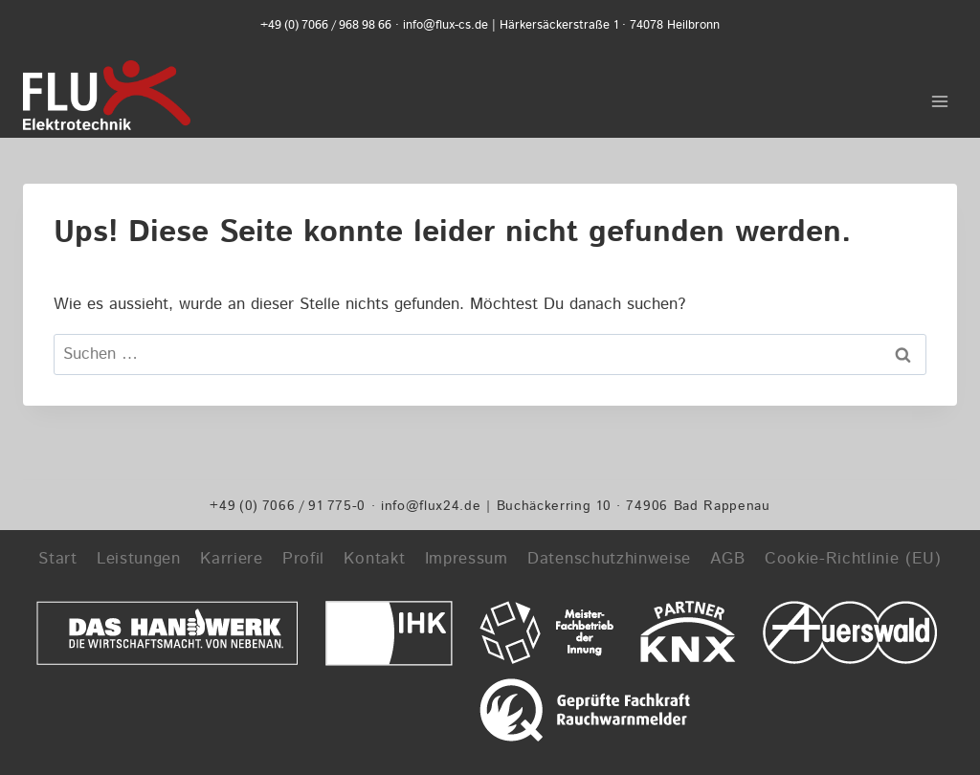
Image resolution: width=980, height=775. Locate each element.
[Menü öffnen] (939, 94)
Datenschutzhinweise (609, 558)
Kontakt (374, 558)
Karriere (231, 558)
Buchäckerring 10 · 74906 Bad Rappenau (633, 506)
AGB (727, 558)
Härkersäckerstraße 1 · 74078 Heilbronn (610, 25)
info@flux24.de (431, 506)
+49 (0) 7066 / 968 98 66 (325, 25)
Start (57, 558)
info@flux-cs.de (445, 25)
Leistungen (139, 558)
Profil (303, 558)
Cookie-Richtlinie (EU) (853, 558)
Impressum (466, 558)
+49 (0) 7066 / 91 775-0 (288, 506)
